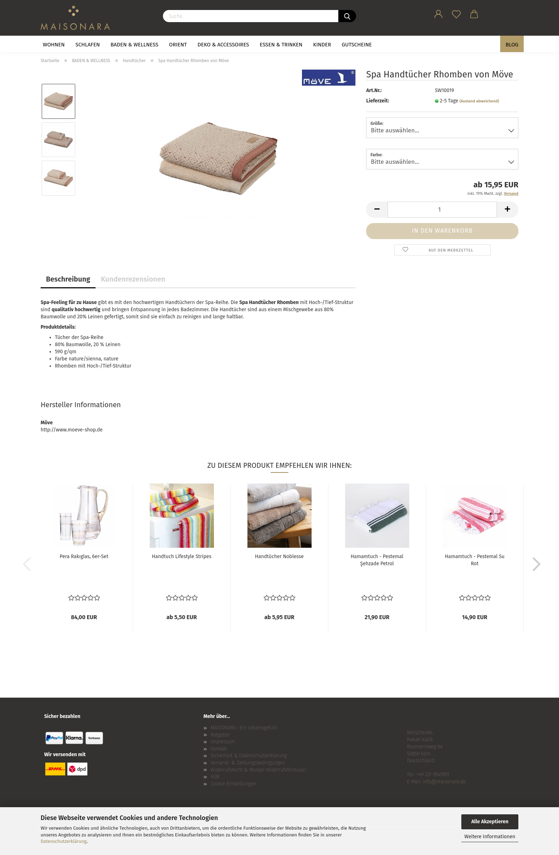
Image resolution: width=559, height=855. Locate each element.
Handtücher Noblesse (279, 556)
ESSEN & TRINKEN (281, 44)
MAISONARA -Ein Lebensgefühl (244, 728)
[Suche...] (347, 16)
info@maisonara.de (444, 782)
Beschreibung (68, 279)
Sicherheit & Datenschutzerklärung (249, 756)
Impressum (223, 742)
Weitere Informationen (489, 837)
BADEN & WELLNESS (134, 44)
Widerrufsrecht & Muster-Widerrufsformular (258, 770)
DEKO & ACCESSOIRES (223, 44)
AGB (215, 777)
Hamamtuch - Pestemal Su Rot (474, 560)
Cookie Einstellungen (233, 784)
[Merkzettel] (456, 13)
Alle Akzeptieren (489, 822)
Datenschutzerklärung (64, 841)
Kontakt (219, 749)
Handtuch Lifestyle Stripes (181, 556)
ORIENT (178, 44)
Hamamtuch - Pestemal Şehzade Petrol (377, 560)
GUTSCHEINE (357, 44)
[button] (438, 13)
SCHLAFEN (88, 44)
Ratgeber (220, 735)
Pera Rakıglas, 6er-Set (84, 556)
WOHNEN (54, 44)
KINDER (322, 44)
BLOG (512, 44)
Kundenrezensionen (133, 279)
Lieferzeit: (377, 101)
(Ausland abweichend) (479, 101)
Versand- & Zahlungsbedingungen (248, 763)
